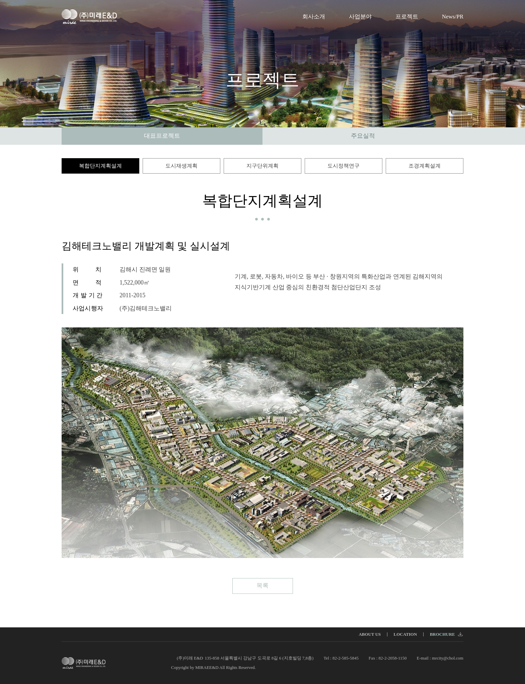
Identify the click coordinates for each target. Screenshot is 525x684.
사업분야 (360, 16)
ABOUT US (370, 634)
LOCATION (405, 634)
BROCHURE (446, 634)
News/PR (452, 16)
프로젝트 (406, 16)
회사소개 (313, 16)
